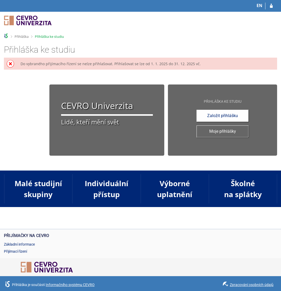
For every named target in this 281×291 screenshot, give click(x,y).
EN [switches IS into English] (259, 5)
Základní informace (19, 244)
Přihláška (22, 36)
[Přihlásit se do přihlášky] (271, 6)
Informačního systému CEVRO (70, 285)
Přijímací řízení (15, 251)
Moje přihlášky (222, 131)
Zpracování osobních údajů (251, 285)
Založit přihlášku (222, 115)
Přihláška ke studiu (49, 36)
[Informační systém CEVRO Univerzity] (28, 23)
